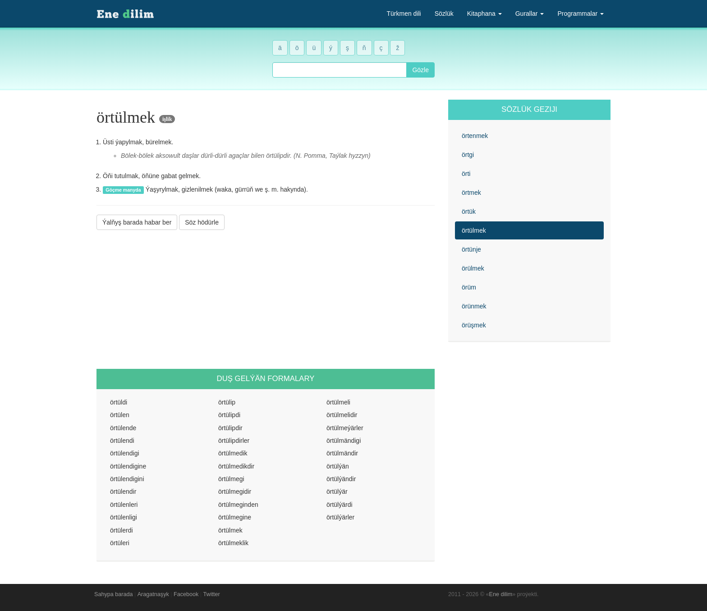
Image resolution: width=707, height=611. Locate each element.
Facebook (186, 594)
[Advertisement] (265, 299)
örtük (469, 211)
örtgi (468, 154)
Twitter (211, 594)
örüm (469, 287)
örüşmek (474, 325)
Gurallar (529, 13)
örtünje (471, 249)
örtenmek (475, 135)
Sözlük (444, 13)
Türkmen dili (403, 13)
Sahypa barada (113, 594)
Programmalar (580, 13)
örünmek (474, 306)
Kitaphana (484, 13)
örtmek (471, 192)
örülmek (473, 268)
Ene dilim (501, 594)
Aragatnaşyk (153, 594)
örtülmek (474, 230)
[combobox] (339, 70)
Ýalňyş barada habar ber (136, 222)
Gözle (420, 70)
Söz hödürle (202, 222)
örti (466, 173)
